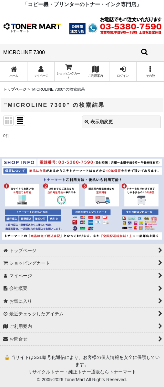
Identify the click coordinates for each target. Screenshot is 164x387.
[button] (150, 71)
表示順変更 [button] (99, 121)
